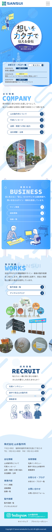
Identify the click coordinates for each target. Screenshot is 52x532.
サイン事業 (8, 484)
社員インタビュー (34, 463)
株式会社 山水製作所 (15, 444)
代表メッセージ (10, 466)
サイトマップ (23, 521)
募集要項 (31, 470)
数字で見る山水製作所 (36, 466)
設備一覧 (7, 491)
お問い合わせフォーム (36, 493)
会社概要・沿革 (10, 473)
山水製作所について (11, 463)
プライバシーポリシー (39, 521)
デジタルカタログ (10, 506)
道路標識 (7, 488)
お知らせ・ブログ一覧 (36, 481)
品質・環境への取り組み (13, 470)
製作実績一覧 (9, 503)
